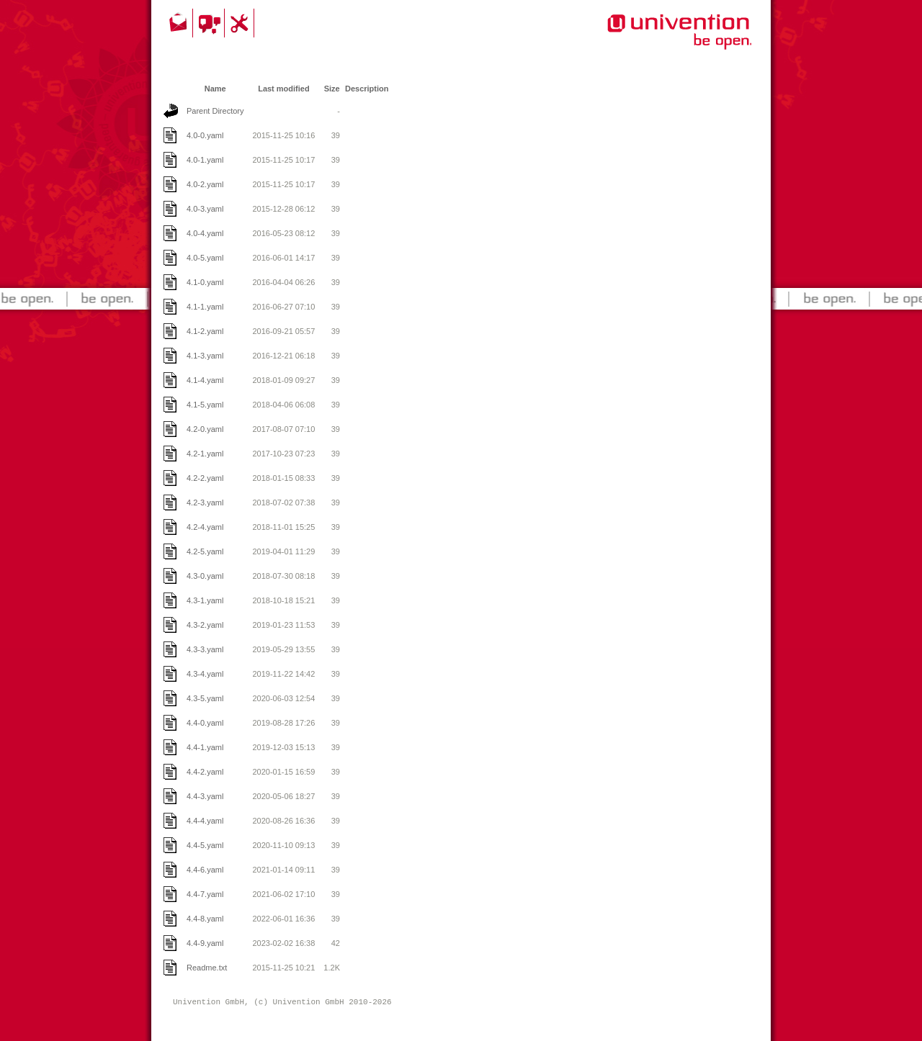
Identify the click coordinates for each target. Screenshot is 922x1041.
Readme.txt (207, 967)
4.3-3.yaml (205, 649)
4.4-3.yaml (205, 796)
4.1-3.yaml (205, 355)
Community (211, 23)
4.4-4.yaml (205, 820)
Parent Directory (215, 111)
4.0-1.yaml (205, 160)
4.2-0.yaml (205, 429)
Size (332, 88)
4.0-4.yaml (205, 233)
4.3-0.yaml (205, 576)
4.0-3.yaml (205, 208)
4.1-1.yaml (205, 306)
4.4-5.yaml (205, 845)
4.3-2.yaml (205, 625)
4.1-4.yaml (205, 380)
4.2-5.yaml (205, 551)
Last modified (284, 88)
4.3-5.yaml (205, 698)
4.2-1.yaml (205, 453)
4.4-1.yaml (205, 747)
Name (215, 88)
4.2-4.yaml (205, 527)
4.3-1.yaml (205, 600)
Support (241, 23)
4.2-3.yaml (205, 502)
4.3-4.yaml (205, 674)
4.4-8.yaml (205, 918)
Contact (179, 23)
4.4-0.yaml (205, 722)
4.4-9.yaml (205, 943)
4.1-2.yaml (205, 331)
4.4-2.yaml (205, 771)
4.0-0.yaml (205, 135)
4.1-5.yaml (205, 404)
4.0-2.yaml (205, 184)
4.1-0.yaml (205, 282)
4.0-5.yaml (205, 257)
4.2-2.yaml (205, 478)
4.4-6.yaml (205, 869)
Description (367, 88)
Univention (650, 39)
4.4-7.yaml (205, 894)
